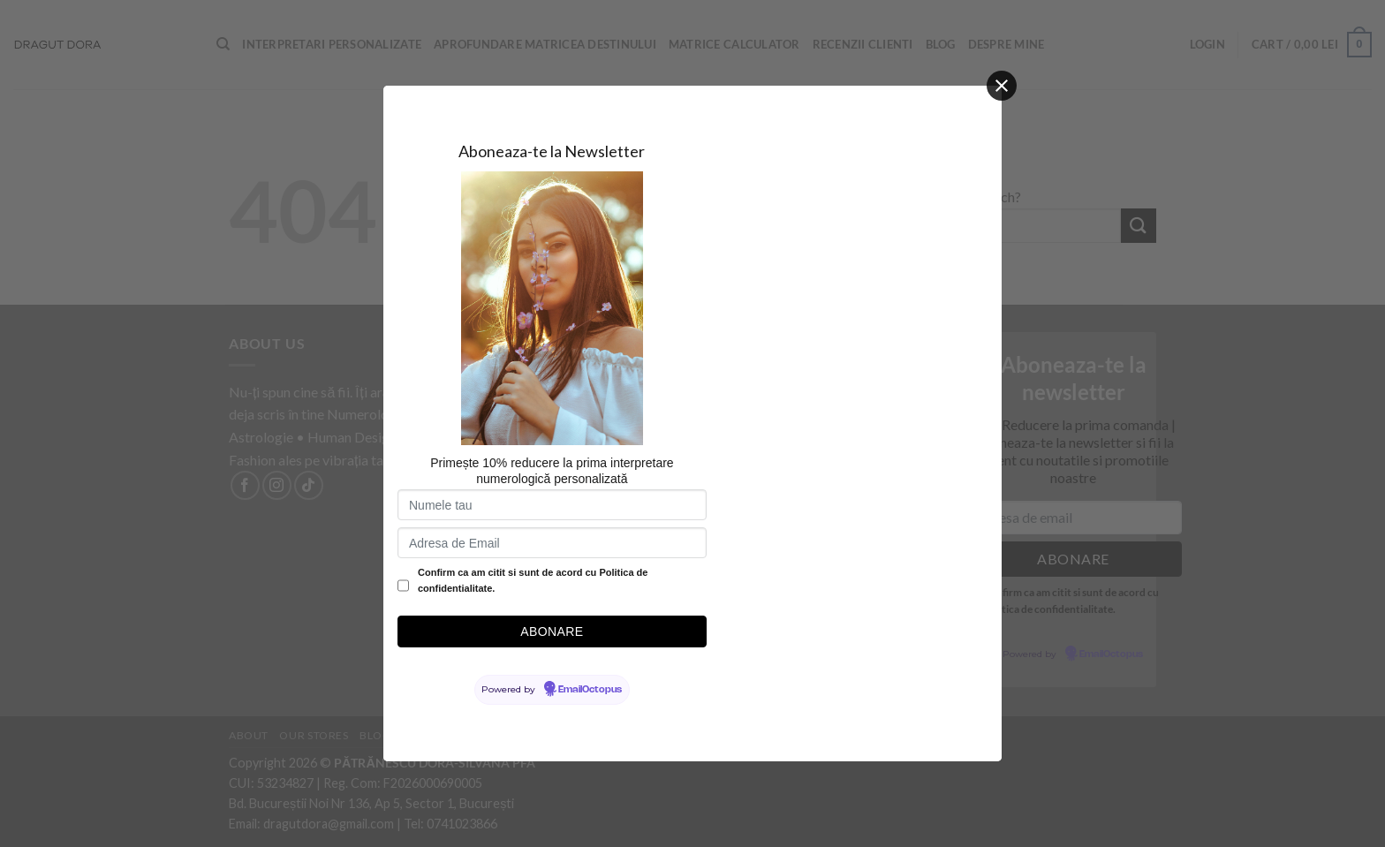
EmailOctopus (590, 689)
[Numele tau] (552, 504)
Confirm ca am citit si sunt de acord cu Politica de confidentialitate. (532, 580)
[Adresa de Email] (552, 542)
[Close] (1002, 86)
